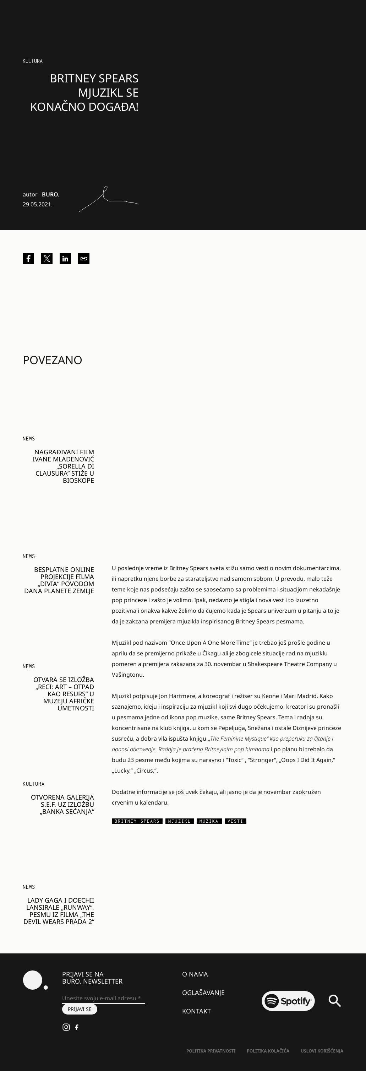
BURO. (50, 194)
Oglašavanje (203, 992)
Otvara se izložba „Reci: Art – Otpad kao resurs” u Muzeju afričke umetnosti (63, 693)
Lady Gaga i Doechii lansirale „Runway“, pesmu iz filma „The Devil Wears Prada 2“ (58, 911)
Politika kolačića (268, 1051)
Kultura (33, 61)
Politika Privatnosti (210, 1051)
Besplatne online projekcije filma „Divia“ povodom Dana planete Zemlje (59, 580)
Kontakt (196, 1011)
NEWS (29, 439)
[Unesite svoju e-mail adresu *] (103, 998)
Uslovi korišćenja (322, 1051)
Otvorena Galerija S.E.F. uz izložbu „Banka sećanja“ (62, 804)
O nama (195, 974)
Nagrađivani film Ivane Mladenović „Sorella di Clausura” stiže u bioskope (63, 466)
